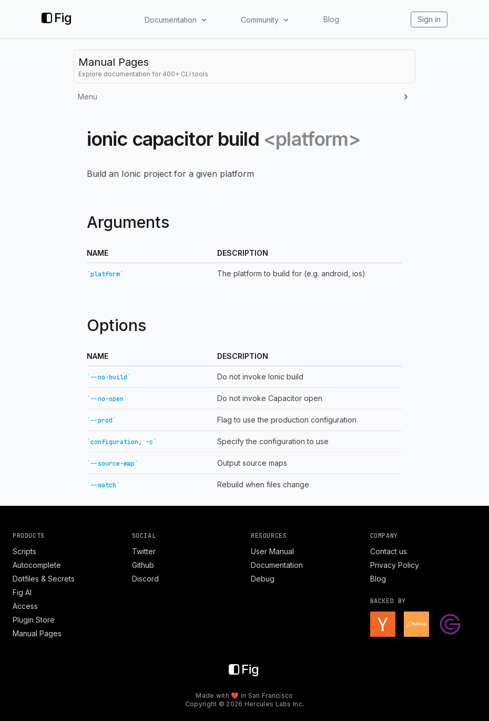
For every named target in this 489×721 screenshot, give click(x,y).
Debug (262, 578)
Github (143, 564)
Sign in (429, 19)
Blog (331, 19)
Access (25, 606)
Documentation (277, 564)
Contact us (388, 551)
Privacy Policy (394, 564)
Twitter (144, 551)
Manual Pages (37, 633)
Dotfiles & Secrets (44, 578)
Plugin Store (34, 619)
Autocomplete (37, 564)
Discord (145, 578)
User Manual (272, 551)
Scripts (24, 551)
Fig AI (22, 592)
